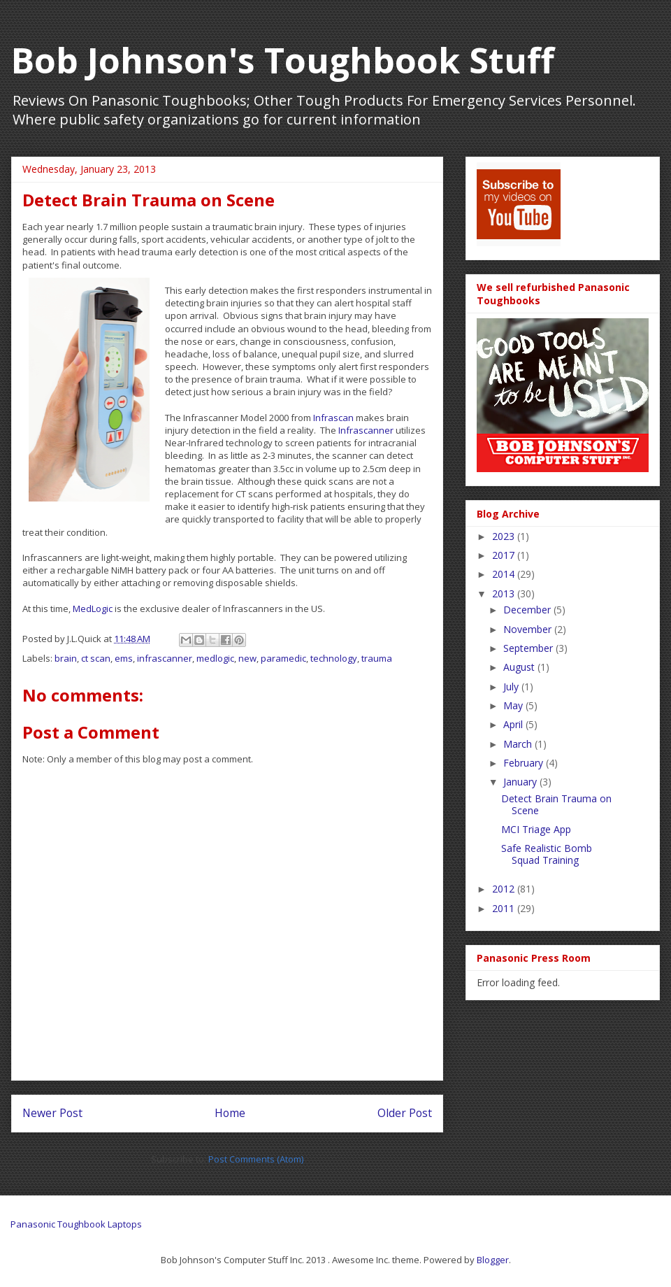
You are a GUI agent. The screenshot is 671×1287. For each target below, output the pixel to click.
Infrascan (333, 417)
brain (66, 658)
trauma (376, 658)
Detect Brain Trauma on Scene (556, 804)
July (512, 686)
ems (124, 658)
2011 (504, 908)
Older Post (404, 1113)
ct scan (95, 658)
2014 (504, 574)
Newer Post (52, 1113)
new (247, 658)
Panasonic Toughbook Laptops (76, 1224)
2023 (504, 536)
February (524, 762)
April (514, 724)
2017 (504, 555)
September (529, 648)
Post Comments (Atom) (255, 1159)
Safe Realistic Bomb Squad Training (546, 854)
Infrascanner (366, 430)
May (514, 705)
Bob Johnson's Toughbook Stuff (282, 60)
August (520, 667)
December (528, 609)
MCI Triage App (536, 829)
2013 (504, 593)
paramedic (283, 658)
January (521, 781)
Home (230, 1113)
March (519, 744)
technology (333, 658)
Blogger (493, 1259)
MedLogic (93, 608)
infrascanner (164, 658)
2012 (504, 888)
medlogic (215, 658)
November (528, 629)
